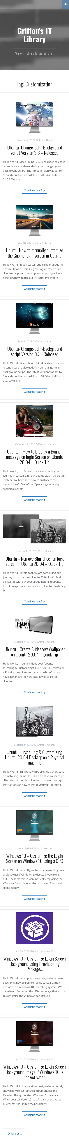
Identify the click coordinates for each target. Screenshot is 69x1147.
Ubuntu (50, 140)
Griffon (39, 140)
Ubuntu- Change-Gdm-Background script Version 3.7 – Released (34, 351)
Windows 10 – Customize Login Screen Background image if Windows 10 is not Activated (34, 1072)
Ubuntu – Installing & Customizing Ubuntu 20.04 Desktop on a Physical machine (34, 757)
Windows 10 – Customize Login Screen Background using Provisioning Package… (34, 963)
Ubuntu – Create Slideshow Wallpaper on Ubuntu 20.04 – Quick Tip (34, 651)
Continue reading (34, 190)
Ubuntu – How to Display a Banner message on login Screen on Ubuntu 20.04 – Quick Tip (34, 456)
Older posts (15, 1133)
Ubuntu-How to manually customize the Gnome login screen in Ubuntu (34, 253)
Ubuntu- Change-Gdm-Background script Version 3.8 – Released (34, 150)
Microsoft (46, 848)
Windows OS (48, 951)
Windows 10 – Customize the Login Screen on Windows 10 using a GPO (34, 858)
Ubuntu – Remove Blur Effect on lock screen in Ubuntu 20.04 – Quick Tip (34, 561)
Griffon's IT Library (34, 35)
